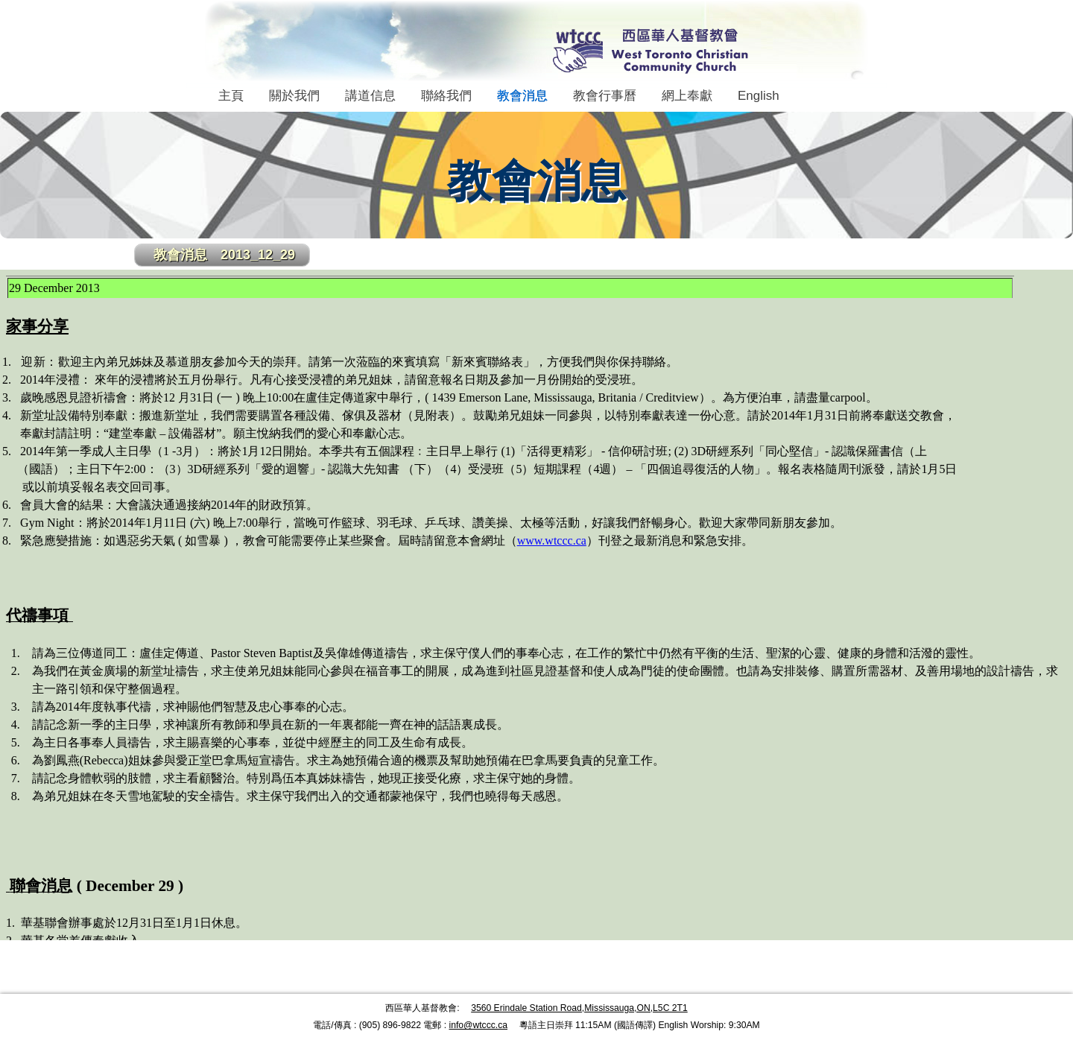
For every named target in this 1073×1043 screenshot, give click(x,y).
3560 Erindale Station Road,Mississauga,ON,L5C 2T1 (579, 1008)
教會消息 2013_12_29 (224, 254)
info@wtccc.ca (478, 1025)
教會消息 (522, 96)
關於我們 (294, 96)
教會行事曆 (604, 96)
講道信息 (370, 96)
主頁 (231, 96)
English (758, 96)
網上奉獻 (687, 96)
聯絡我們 (446, 96)
